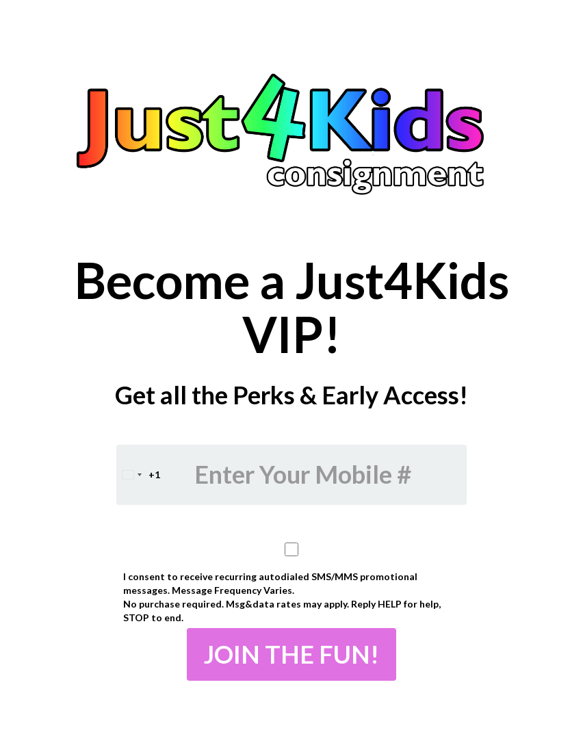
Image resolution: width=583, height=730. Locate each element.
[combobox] (138, 474)
